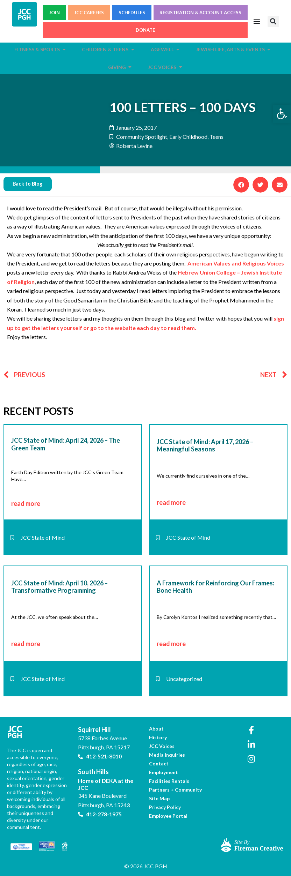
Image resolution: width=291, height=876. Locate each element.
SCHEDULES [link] (132, 12)
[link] (282, 114)
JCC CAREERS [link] (89, 12)
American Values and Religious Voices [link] (235, 263)
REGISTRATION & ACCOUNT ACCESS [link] (200, 12)
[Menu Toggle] (256, 21)
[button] (273, 21)
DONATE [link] (145, 30)
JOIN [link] (54, 12)
